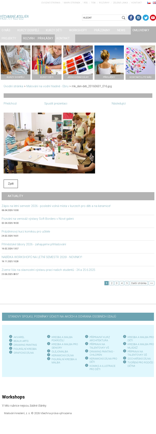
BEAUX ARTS (21, 340)
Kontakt (136, 2)
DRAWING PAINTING (25, 344)
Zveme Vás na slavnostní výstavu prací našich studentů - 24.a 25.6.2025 (48, 270)
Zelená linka (120, 2)
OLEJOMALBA (60, 351)
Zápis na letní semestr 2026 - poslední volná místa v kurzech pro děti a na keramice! (56, 206)
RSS (86, 2)
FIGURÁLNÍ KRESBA (25, 348)
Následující (119, 103)
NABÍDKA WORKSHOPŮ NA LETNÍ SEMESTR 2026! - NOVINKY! (42, 257)
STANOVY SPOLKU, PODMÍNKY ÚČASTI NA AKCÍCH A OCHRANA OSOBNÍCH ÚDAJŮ (62, 316)
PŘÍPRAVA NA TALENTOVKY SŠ (137, 353)
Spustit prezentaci (55, 103)
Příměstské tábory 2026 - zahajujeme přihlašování (34, 244)
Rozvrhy (104, 2)
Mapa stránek (72, 2)
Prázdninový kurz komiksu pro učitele (26, 231)
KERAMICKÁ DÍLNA (63, 355)
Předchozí (10, 103)
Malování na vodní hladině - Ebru (47, 86)
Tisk (93, 2)
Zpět (11, 183)
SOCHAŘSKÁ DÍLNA (139, 358)
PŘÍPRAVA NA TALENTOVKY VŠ (99, 346)
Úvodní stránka (50, 2)
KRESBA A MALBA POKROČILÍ (62, 339)
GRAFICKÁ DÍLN (23, 352)
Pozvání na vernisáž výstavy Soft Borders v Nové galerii (38, 219)
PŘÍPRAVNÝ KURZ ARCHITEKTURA (100, 339)
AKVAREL (19, 337)
